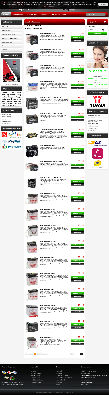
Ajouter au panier (77, 37)
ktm (3, 101)
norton (4, 97)
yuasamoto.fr (84, 384)
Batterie (5, 93)
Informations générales (94, 115)
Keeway (18, 95)
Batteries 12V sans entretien (10, 38)
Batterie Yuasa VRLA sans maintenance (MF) (95, 120)
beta (12, 93)
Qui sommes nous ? (7, 114)
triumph (11, 97)
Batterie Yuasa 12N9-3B (47, 289)
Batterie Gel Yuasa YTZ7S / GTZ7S (50, 97)
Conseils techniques (97, 111)
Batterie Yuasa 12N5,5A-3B (48, 241)
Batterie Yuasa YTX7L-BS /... (48, 33)
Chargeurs (5, 46)
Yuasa (19, 93)
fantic (4, 99)
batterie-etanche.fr (86, 380)
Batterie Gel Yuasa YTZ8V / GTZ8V (50, 177)
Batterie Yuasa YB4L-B (47, 81)
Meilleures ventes (36, 375)
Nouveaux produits (36, 373)
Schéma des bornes (93, 126)
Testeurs (4, 50)
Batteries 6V (5, 27)
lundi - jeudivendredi (97, 78)
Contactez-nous (6, 123)
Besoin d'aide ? (95, 43)
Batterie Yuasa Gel (93, 123)
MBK (14, 105)
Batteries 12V (6, 30)
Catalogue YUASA (10, 55)
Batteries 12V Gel (7, 42)
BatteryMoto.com (48, 392)
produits (77, 353)
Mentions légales (6, 116)
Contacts (44, 14)
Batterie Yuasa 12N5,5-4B (48, 225)
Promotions (34, 371)
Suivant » (44, 354)
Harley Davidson (14, 101)
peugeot (18, 103)
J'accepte (103, 4)
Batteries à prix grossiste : (89, 371)
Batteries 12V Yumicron (8, 34)
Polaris (4, 103)
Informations (8, 110)
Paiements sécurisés (12, 128)
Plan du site (32, 14)
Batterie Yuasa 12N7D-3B (47, 273)
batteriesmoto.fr (85, 373)
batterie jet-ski (7, 105)
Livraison (4, 119)
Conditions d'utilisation (8, 118)
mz (20, 99)
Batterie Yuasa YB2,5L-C (47, 337)
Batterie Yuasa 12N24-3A (47, 305)
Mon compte (18, 14)
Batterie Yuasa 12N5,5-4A (48, 209)
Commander (97, 33)
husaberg (11, 103)
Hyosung (14, 99)
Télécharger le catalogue (11, 83)
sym (8, 99)
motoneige (5, 95)
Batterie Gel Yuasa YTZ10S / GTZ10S (51, 113)
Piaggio (18, 97)
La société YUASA (59, 14)
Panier (91, 22)
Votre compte (103, 8)
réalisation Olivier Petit (59, 392)
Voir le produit (77, 40)
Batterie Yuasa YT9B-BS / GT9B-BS (51, 161)
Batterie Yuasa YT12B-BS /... (48, 145)
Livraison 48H (95, 135)
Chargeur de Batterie (93, 125)
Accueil (6, 14)
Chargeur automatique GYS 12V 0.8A (51, 129)
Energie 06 (70, 392)
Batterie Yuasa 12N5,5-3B (48, 193)
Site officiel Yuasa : (87, 382)
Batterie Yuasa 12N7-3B (47, 257)
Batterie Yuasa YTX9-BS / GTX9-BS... (51, 49)
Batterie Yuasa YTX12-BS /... (48, 65)
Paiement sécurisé (7, 121)
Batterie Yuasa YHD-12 (47, 321)
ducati (12, 95)
